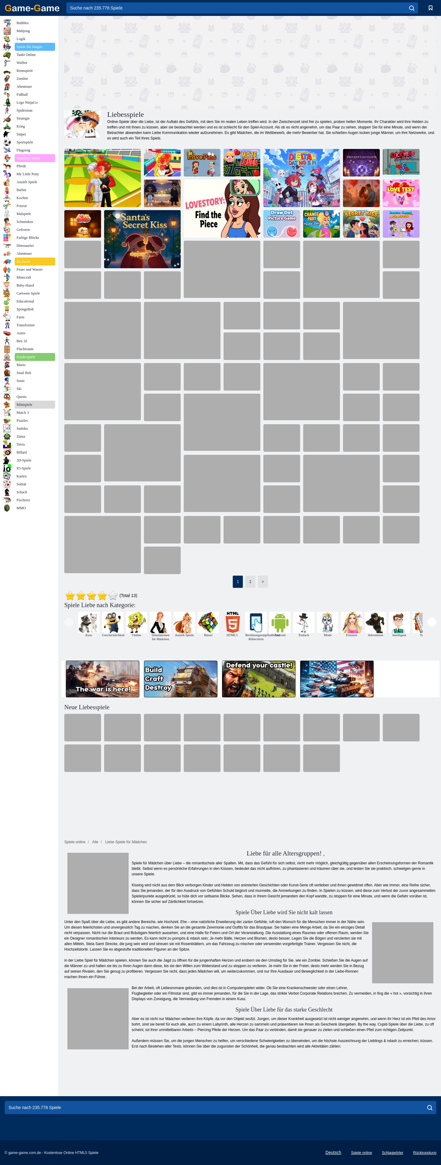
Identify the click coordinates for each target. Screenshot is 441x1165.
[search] (411, 8)
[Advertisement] (157, 62)
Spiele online (361, 1153)
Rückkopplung (424, 1153)
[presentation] (68, 622)
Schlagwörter (392, 1153)
